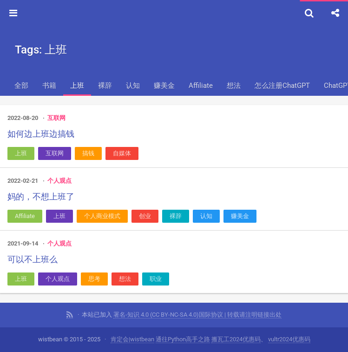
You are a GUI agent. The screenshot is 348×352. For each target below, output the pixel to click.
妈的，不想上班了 (40, 196)
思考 (94, 278)
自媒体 (122, 153)
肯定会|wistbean (132, 339)
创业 (145, 216)
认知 (133, 85)
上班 (77, 85)
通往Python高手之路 (183, 339)
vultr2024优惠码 (289, 339)
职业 (156, 278)
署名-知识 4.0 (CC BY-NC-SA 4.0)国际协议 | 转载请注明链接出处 (197, 314)
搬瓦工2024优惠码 (236, 339)
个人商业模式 (102, 216)
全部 (21, 85)
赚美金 (164, 85)
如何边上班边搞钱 (40, 134)
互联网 (56, 117)
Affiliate (201, 85)
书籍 (49, 85)
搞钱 (88, 153)
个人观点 (59, 180)
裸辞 (105, 85)
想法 (234, 85)
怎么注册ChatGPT (282, 85)
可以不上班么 (32, 259)
